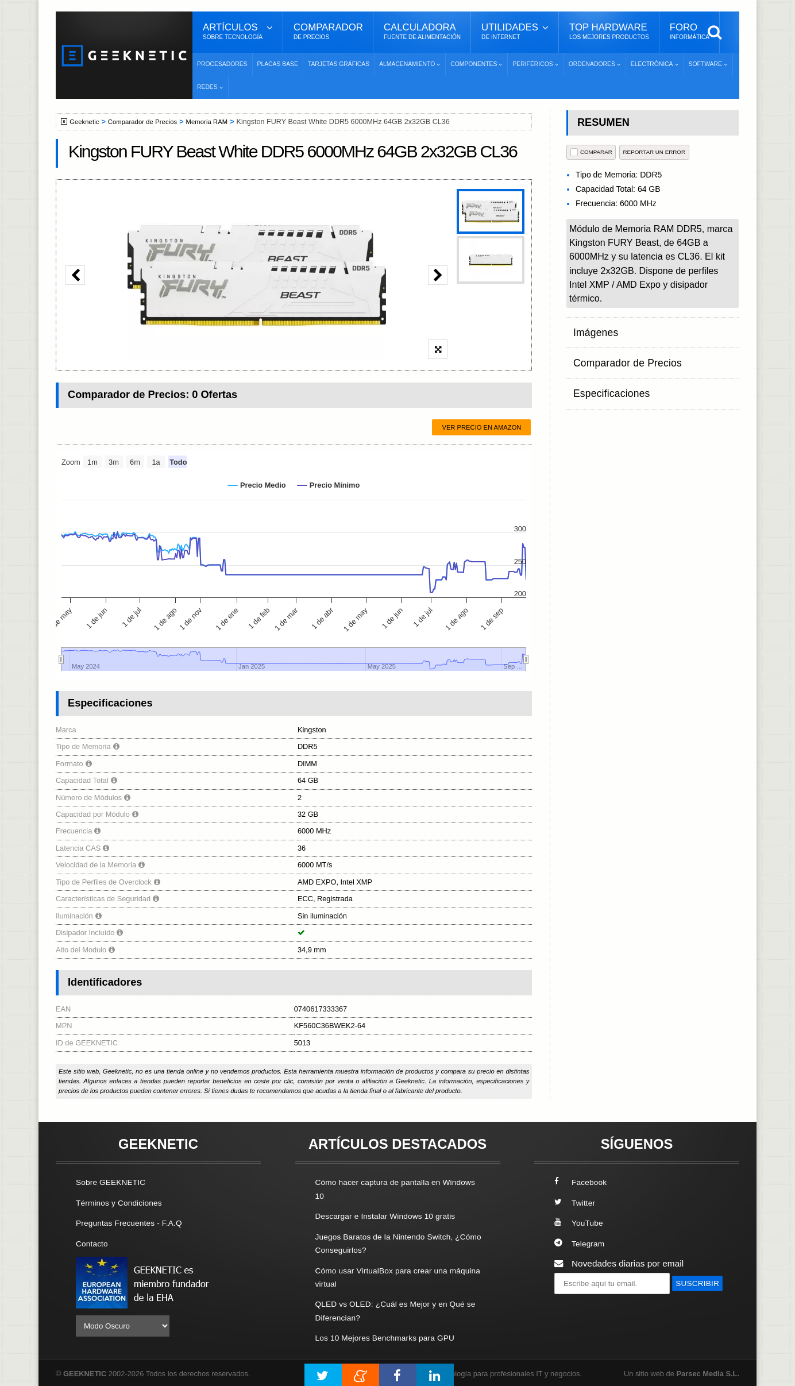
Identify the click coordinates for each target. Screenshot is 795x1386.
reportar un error (654, 152)
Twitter (575, 1202)
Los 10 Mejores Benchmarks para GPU (392, 1336)
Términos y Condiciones (123, 1202)
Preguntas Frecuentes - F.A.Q (134, 1222)
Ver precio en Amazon (481, 427)
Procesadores (222, 64)
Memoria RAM (219, 122)
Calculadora (422, 31)
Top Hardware (609, 31)
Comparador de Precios (149, 122)
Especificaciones (606, 373)
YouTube (580, 1222)
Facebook (582, 1182)
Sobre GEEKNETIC (114, 1182)
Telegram (581, 1243)
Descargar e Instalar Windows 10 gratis (392, 1216)
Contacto (93, 1243)
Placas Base (277, 64)
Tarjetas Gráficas (338, 64)
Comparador (328, 31)
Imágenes (592, 328)
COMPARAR (591, 152)
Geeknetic (86, 122)
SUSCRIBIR (582, 1303)
